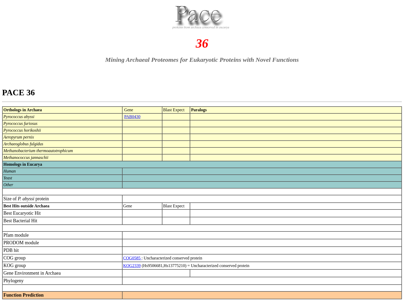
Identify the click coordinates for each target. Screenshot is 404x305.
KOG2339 (132, 265)
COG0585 (132, 258)
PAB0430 (132, 116)
